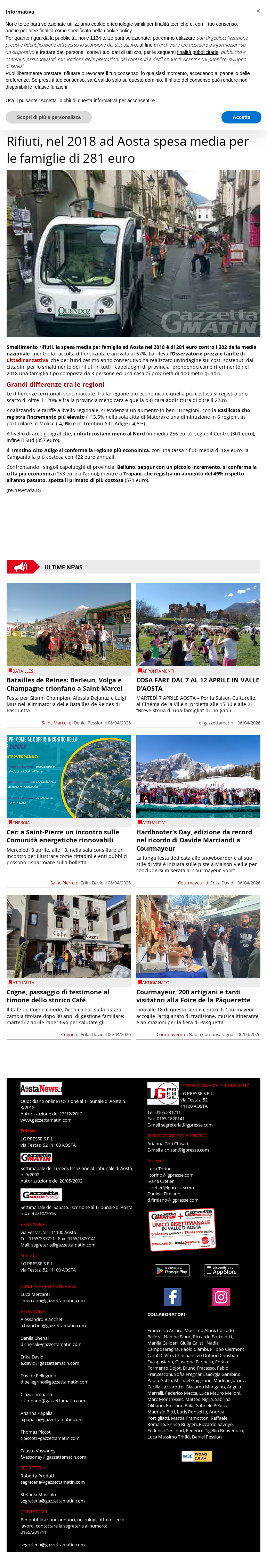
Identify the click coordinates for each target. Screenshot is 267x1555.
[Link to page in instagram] (221, 1302)
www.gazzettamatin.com (46, 1120)
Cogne (67, 1034)
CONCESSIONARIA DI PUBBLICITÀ (215, 1085)
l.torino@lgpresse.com (170, 1175)
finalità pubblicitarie (197, 52)
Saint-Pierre (62, 883)
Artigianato (155, 983)
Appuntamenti (158, 671)
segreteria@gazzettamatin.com (63, 1245)
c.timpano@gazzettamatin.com (53, 1400)
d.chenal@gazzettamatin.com (51, 1344)
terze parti (113, 38)
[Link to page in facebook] (173, 1297)
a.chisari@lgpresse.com (185, 1150)
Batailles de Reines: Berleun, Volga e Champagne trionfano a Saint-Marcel (65, 684)
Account (155, 1160)
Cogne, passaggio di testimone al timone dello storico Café (58, 996)
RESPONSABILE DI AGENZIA (175, 1135)
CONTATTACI (34, 1511)
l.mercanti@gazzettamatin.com (53, 1300)
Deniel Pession (89, 723)
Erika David (92, 883)
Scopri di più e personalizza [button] (49, 117)
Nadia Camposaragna (211, 1034)
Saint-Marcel (54, 723)
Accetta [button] (241, 117)
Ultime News (63, 567)
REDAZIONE (33, 1224)
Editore (29, 1131)
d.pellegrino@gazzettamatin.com (55, 1382)
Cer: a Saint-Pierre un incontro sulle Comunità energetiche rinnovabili (63, 836)
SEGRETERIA (33, 1468)
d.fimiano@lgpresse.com (173, 1200)
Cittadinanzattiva (27, 360)
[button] (258, 11)
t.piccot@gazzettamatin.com (50, 1438)
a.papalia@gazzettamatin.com (52, 1419)
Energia (21, 823)
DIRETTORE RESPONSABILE (48, 1286)
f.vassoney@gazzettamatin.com (53, 1457)
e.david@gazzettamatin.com (50, 1363)
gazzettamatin (218, 723)
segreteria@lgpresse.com (187, 1125)
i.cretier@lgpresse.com (170, 1187)
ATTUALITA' (153, 823)
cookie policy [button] (117, 30)
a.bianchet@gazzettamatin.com (53, 1325)
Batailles (23, 671)
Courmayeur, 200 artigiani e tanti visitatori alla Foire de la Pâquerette (193, 996)
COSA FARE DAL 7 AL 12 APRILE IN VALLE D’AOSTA (197, 684)
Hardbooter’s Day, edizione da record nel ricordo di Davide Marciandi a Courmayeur (194, 840)
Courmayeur (191, 883)
